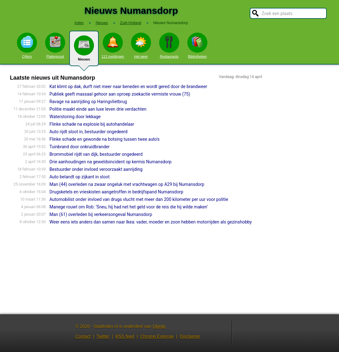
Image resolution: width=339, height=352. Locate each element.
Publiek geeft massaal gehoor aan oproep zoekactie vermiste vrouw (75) (120, 94)
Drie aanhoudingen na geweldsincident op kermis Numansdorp (111, 161)
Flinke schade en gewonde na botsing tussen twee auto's (104, 139)
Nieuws (84, 50)
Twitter (102, 336)
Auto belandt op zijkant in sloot (80, 176)
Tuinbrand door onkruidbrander (80, 146)
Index (79, 23)
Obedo (159, 326)
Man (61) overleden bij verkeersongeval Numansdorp (101, 214)
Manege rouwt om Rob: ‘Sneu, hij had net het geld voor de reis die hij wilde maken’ (129, 206)
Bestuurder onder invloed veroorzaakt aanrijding (96, 169)
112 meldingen (113, 45)
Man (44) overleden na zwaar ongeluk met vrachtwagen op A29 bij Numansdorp (127, 184)
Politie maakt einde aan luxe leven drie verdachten (98, 109)
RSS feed (124, 336)
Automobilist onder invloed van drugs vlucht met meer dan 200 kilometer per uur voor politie (139, 199)
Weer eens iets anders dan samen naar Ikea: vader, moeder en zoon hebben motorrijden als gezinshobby (151, 221)
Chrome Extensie (157, 336)
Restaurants (169, 45)
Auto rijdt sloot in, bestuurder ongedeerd (89, 131)
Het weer (141, 45)
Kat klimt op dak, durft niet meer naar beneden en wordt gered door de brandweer (128, 86)
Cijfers (27, 45)
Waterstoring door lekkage (75, 116)
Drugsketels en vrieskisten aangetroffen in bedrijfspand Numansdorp (116, 191)
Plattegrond (55, 45)
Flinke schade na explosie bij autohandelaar (92, 124)
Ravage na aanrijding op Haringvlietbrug (88, 101)
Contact (83, 336)
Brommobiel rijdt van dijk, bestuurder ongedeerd (96, 154)
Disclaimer (190, 336)
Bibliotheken (197, 45)
